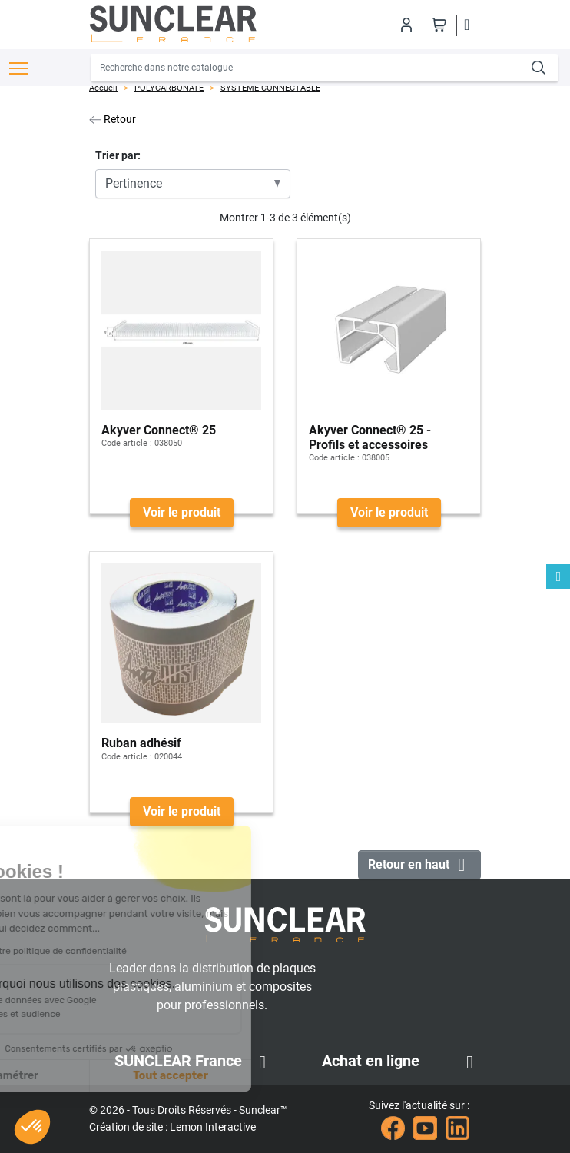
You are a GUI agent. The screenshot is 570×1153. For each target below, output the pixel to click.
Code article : (126, 443)
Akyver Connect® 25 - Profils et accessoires (370, 437)
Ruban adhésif (141, 743)
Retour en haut (419, 865)
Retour (112, 119)
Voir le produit (181, 512)
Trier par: (118, 155)
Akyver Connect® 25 (158, 430)
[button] (32, 1126)
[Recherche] (307, 67)
